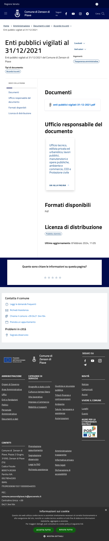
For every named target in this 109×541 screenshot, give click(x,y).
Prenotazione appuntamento (35, 448)
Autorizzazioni (62, 418)
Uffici (4, 394)
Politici (5, 404)
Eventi (85, 413)
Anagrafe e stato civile (39, 386)
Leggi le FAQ (34, 464)
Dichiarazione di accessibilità (62, 472)
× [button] (106, 510)
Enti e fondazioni (10, 399)
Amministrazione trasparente (63, 452)
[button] (54, 536)
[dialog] (54, 524)
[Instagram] (79, 13)
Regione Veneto (11, 4)
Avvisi (85, 394)
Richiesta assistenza (38, 469)
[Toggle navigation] (5, 13)
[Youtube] (72, 13)
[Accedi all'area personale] (97, 4)
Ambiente (59, 404)
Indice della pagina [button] (17, 83)
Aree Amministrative (12, 389)
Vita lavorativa (35, 396)
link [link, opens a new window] (81, 524)
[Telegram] (86, 13)
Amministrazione (21, 25)
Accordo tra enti (61, 25)
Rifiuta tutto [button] (66, 530)
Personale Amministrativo (9, 411)
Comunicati (87, 389)
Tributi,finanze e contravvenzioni (63, 397)
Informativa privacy (64, 460)
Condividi (80, 43)
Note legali (60, 465)
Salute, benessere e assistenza (64, 411)
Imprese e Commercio (38, 402)
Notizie (85, 384)
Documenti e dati (41, 25)
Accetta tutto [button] (43, 530)
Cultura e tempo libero (39, 391)
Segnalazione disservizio (34, 457)
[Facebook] (65, 13)
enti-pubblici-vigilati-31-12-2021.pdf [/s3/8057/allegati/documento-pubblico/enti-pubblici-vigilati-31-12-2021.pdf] (74, 104)
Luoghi (85, 408)
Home (6, 25)
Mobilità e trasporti (37, 407)
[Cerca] (103, 13)
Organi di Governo (10, 384)
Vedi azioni (80, 49)
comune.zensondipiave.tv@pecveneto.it (21, 496)
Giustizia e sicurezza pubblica (65, 388)
